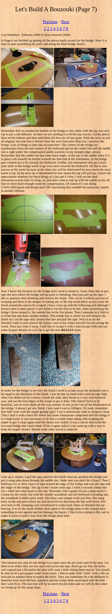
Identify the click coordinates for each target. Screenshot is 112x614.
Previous (50, 21)
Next (65, 21)
